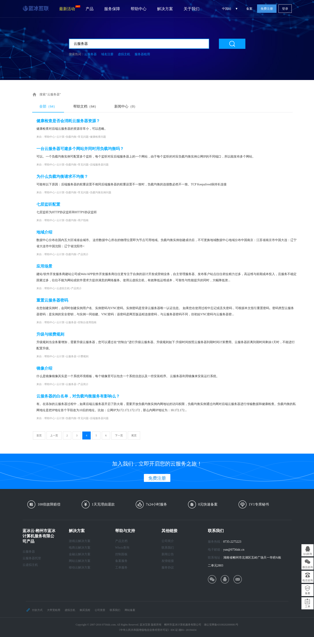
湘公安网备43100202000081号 (221, 624)
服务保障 (112, 9)
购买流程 (85, 610)
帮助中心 (139, 9)
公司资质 (100, 610)
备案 (249, 8)
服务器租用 (142, 54)
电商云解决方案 (79, 547)
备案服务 (121, 561)
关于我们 (191, 9)
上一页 (54, 435)
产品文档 (121, 541)
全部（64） (48, 106)
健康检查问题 (98, 136)
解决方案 (165, 9)
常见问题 (83, 136)
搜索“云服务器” (50, 94)
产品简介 (83, 254)
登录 (285, 8)
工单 (307, 606)
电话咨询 (307, 580)
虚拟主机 (124, 54)
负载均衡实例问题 (100, 192)
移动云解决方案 (79, 567)
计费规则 (83, 356)
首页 (39, 435)
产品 (90, 9)
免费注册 (267, 8)
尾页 (134, 435)
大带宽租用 (53, 610)
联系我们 (168, 547)
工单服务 (121, 567)
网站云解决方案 (79, 561)
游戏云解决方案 (79, 541)
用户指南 (83, 220)
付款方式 (37, 610)
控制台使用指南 (87, 322)
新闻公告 (168, 554)
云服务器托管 (32, 558)
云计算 (60, 136)
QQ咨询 (307, 553)
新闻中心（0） (125, 106)
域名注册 (107, 54)
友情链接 (168, 561)
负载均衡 (71, 136)
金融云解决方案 (79, 554)
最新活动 (69, 8)
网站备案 (130, 610)
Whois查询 (122, 547)
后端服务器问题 (99, 164)
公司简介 (168, 541)
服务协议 (168, 567)
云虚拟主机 (63, 288)
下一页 (119, 435)
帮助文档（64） (85, 106)
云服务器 (90, 54)
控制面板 (121, 554)
